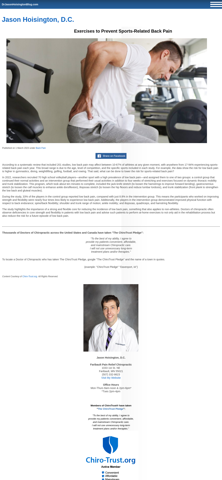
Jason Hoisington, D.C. (38, 19)
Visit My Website (111, 377)
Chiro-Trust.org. (30, 276)
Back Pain (41, 148)
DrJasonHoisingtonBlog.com (20, 4)
